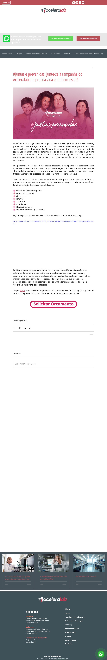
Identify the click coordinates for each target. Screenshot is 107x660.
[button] (6, 2)
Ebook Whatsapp (72, 629)
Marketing (17, 320)
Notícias (67, 54)
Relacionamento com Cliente (87, 54)
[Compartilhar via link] (30, 328)
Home (67, 613)
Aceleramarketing (61, 659)
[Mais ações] (92, 68)
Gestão (25, 320)
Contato (68, 644)
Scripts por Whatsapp (72, 621)
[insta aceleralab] (76, 2)
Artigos (19, 54)
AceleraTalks (70, 632)
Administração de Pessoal (36, 54)
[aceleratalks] (83, 2)
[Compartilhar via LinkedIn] (25, 328)
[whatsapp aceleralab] (73, 2)
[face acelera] (80, 2)
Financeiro (55, 54)
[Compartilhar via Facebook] (14, 328)
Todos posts (7, 54)
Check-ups (69, 625)
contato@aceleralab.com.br (36, 618)
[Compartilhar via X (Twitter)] (19, 328)
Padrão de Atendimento (72, 617)
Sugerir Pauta (70, 640)
